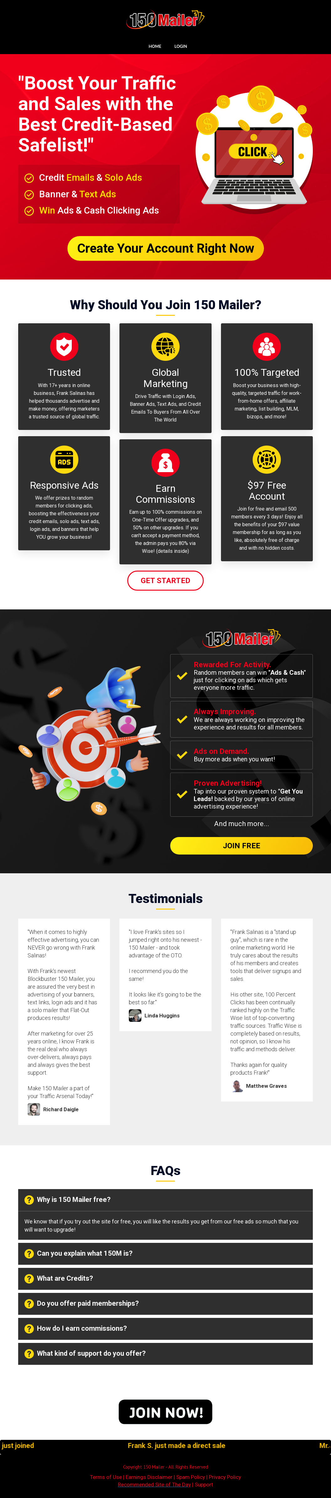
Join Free (241, 845)
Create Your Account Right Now (165, 248)
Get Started (165, 580)
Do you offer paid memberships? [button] (81, 1304)
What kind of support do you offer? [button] (85, 1354)
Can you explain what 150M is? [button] (78, 1253)
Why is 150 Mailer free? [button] (67, 1200)
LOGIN (181, 46)
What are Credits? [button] (58, 1279)
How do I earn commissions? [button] (75, 1329)
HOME (155, 46)
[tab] (165, 1200)
